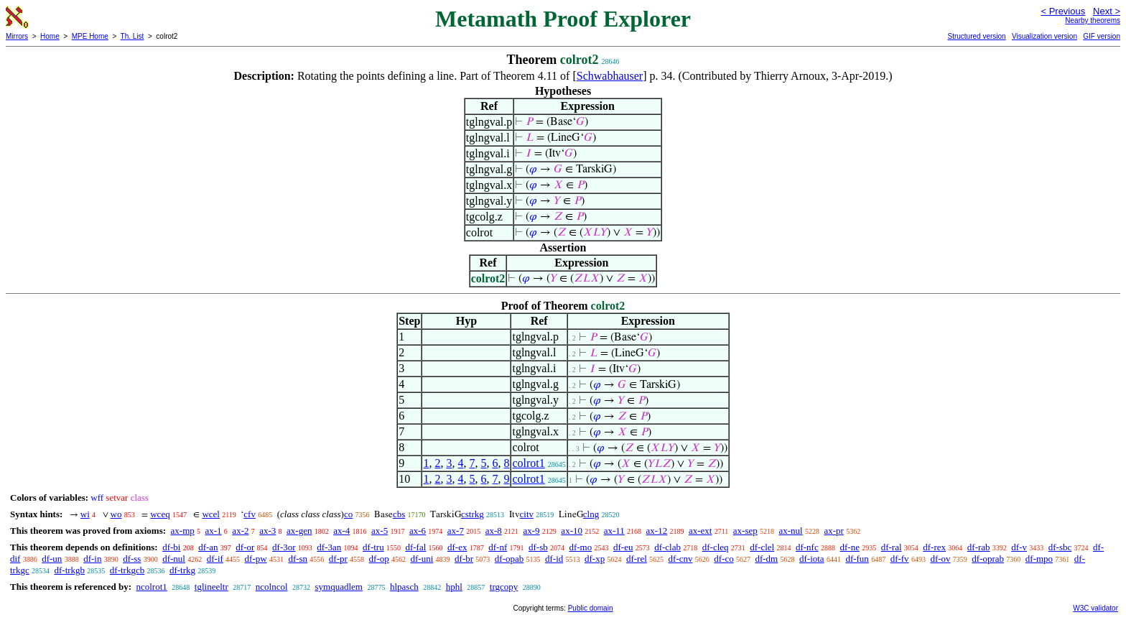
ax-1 (213, 530)
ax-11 (614, 530)
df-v (1019, 547)
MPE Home (90, 36)
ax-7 (455, 530)
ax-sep (745, 530)
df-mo (580, 547)
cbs (399, 514)
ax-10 (571, 530)
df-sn (297, 558)
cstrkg (472, 514)
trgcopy (504, 586)
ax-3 (267, 530)
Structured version (976, 36)
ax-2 (240, 530)
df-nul (173, 558)
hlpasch (404, 586)
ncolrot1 (151, 586)
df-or (245, 547)
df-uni (422, 558)
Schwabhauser (610, 76)
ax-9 (532, 530)
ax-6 (417, 530)
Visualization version (1044, 36)
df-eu (623, 547)
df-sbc (1060, 547)
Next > (1106, 11)
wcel (211, 514)
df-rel (636, 558)
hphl (454, 586)
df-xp (595, 558)
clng (591, 514)
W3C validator (1095, 608)
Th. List (132, 36)
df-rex (934, 547)
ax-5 (379, 530)
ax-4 (341, 530)
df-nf (497, 547)
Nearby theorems (1092, 20)
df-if (215, 558)
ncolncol (272, 586)
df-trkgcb (127, 570)
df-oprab (988, 558)
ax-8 (493, 530)
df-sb (538, 547)
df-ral (891, 547)
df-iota (811, 558)
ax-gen (299, 530)
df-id (554, 558)
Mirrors (17, 36)
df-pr (338, 558)
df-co (723, 558)
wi (85, 514)
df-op (379, 558)
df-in (92, 558)
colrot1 (528, 463)
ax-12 (657, 530)
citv (527, 514)
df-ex (457, 547)
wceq (159, 514)
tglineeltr (211, 586)
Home (50, 36)
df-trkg (182, 570)
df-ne (849, 547)
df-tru (373, 547)
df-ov (940, 558)
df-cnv (681, 558)
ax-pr (833, 530)
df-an (208, 547)
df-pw (256, 558)
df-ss (132, 558)
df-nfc (807, 547)
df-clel (762, 547)
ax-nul (791, 530)
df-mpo (1039, 558)
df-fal (415, 547)
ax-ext (700, 530)
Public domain (590, 608)
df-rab (978, 547)
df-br (464, 558)
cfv (249, 514)
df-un (52, 558)
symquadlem (339, 586)
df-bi (171, 547)
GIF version (1101, 36)
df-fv (899, 558)
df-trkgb (69, 570)
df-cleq (715, 547)
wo (116, 514)
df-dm (766, 558)
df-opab (509, 558)
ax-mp (183, 530)
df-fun (857, 558)
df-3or (284, 547)
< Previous (1063, 11)
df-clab (667, 547)
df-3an (329, 547)
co (348, 514)
